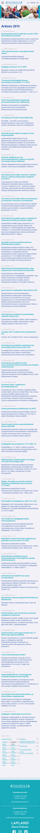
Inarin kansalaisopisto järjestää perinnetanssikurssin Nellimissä (15, 101)
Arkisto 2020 (13, 753)
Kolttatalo (23, 746)
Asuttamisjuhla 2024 (26, 750)
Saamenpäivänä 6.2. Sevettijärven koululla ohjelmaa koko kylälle (16, 675)
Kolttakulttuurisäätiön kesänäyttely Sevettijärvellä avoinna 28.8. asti (17, 346)
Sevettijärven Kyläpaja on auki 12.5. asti (19, 501)
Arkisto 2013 (13, 745)
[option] (20, 11)
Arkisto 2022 (13, 756)
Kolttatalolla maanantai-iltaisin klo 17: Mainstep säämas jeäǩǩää (18, 633)
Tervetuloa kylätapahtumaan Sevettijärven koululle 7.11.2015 (15, 81)
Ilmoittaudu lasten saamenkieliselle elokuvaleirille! (17, 425)
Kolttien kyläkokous (27, 743)
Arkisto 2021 (5, 756)
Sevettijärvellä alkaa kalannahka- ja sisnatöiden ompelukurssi (17, 695)
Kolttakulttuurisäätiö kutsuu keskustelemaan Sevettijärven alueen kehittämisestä (18, 558)
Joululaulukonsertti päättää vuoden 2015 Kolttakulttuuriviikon (19, 34)
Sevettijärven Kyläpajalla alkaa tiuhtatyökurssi (15, 519)
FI (28, 3)
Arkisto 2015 (13, 742)
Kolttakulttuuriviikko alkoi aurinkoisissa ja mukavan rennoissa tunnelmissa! (19, 199)
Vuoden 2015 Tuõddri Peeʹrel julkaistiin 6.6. (18, 333)
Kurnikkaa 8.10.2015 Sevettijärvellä (17, 117)
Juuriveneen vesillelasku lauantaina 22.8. (19, 290)
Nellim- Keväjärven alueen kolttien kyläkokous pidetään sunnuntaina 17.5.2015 (16, 483)
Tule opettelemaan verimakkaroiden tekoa (17, 52)
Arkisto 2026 (13, 763)
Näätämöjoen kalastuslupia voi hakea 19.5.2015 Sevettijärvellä (18, 460)
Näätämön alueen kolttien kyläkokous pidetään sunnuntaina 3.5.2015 (18, 539)
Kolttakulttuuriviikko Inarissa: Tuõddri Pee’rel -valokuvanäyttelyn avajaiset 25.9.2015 (18, 176)
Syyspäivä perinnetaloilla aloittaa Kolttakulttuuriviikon (16, 243)
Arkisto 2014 (5, 745)
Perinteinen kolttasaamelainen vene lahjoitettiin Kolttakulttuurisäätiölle (17, 269)
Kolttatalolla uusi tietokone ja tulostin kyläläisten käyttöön (18, 614)
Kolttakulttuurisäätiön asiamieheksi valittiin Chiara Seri (17, 315)
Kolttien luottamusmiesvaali (27, 739)
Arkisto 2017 (5, 749)
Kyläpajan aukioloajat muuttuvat (16, 714)
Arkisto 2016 (5, 742)
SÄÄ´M (32, 3)
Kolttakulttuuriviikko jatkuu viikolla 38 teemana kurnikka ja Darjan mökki (18, 219)
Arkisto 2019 (5, 753)
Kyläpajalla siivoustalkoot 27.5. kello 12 (18, 444)
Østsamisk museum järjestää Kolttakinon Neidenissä (19, 598)
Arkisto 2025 (5, 763)
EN (38, 3)
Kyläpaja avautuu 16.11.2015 (14, 67)
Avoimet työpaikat (26, 753)
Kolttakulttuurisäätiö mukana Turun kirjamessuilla (17, 134)
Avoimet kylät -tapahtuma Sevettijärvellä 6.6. (13, 385)
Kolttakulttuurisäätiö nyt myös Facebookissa (15, 576)
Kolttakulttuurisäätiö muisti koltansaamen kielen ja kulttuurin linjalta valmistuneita (20, 365)
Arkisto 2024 (13, 760)
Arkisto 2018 (13, 749)
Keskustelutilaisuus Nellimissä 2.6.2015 (18, 408)
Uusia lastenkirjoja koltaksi (13, 654)
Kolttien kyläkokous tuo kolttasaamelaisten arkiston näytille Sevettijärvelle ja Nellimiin (17, 159)
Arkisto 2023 (5, 760)
